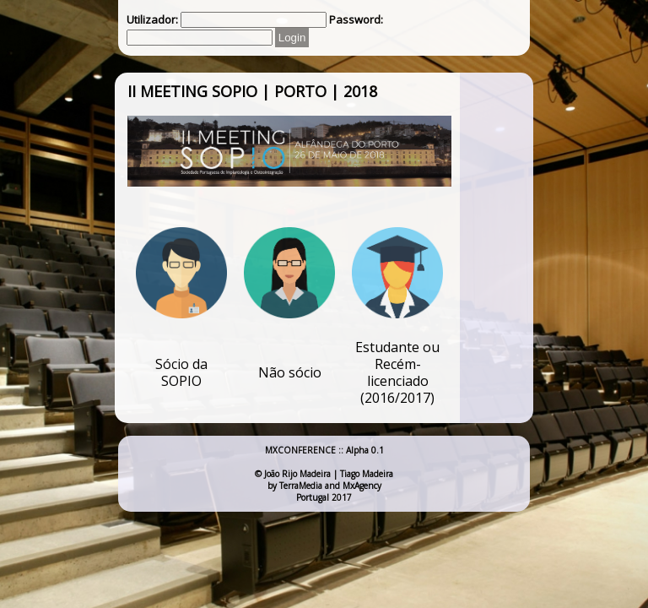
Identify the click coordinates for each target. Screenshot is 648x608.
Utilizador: (152, 19)
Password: (356, 19)
